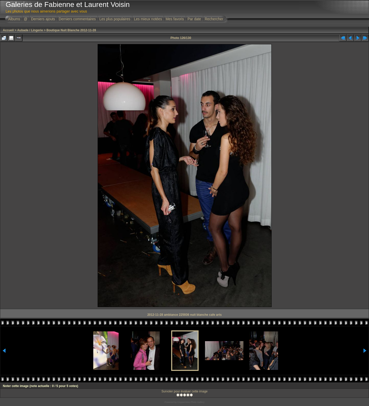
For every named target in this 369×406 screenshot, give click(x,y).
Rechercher (214, 19)
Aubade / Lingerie (30, 30)
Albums (14, 19)
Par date (194, 19)
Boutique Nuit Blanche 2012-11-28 (71, 30)
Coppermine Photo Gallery (190, 402)
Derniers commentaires (77, 19)
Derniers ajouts (43, 19)
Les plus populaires (114, 19)
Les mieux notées (148, 19)
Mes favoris (175, 19)
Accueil (8, 30)
